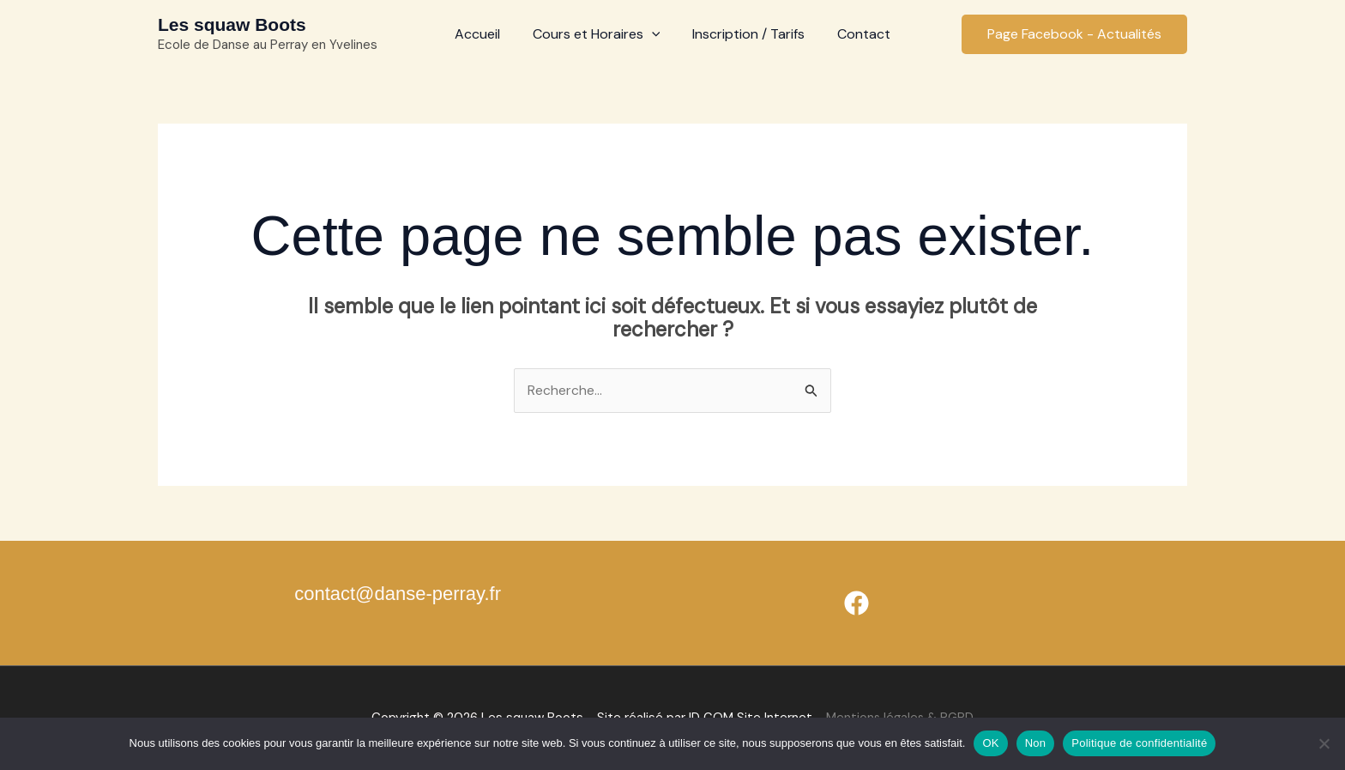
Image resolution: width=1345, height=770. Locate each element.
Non (1035, 743)
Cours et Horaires (599, 34)
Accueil (485, 34)
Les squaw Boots (232, 24)
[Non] (1323, 743)
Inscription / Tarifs (746, 34)
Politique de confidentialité (1139, 743)
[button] (1074, 34)
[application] (654, 34)
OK (990, 743)
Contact (856, 34)
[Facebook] (856, 603)
